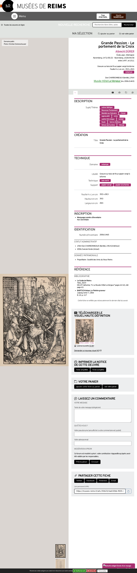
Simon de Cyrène (108, 125)
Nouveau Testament (109, 110)
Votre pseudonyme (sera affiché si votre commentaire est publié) (97, 430)
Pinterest (103, 481)
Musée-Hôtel (107, 81)
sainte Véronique (108, 119)
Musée (118, 16)
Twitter (79, 481)
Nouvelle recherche (74, 25)
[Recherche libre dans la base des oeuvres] (107, 24)
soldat (121, 119)
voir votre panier (126, 34)
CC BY (91, 346)
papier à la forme (122, 185)
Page (103, 16)
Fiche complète (98, 370)
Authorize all (79, 571)
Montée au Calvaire (109, 113)
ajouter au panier (106, 34)
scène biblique (107, 107)
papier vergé (106, 185)
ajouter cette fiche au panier (88, 387)
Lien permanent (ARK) (81, 487)
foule (104, 122)
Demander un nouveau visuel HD (86, 351)
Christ (123, 113)
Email (113, 481)
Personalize (103, 571)
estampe (128, 72)
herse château (115, 122)
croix (116, 116)
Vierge (121, 125)
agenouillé (106, 116)
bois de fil (105, 180)
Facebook (90, 481)
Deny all (92, 571)
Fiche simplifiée (82, 370)
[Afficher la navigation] (14, 16)
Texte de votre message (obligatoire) (87, 407)
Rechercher (129, 25)
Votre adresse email (81, 440)
